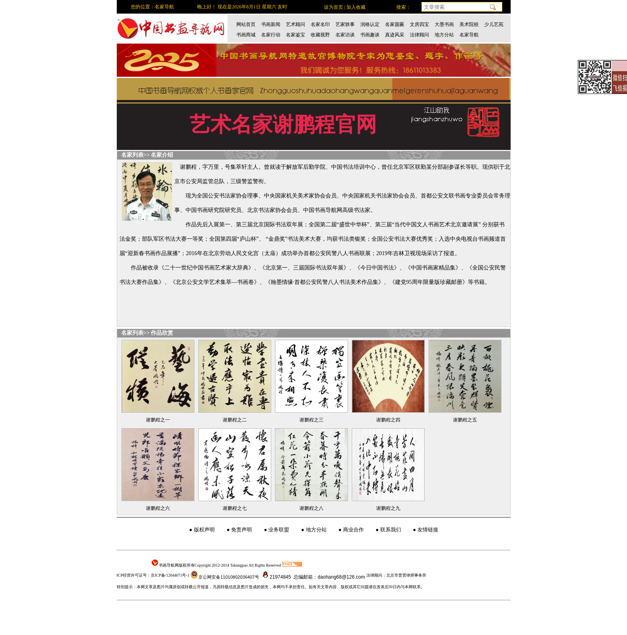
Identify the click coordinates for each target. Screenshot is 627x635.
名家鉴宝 (295, 35)
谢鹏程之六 (158, 508)
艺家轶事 (345, 24)
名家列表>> (135, 155)
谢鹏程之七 (235, 508)
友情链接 (427, 530)
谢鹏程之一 (158, 420)
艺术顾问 (295, 24)
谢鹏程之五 (465, 420)
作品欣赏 (162, 333)
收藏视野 (320, 35)
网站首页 (246, 24)
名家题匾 (394, 24)
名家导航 (469, 35)
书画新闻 (270, 24)
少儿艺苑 (493, 24)
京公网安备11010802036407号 (224, 577)
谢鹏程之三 (311, 420)
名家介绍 (162, 155)
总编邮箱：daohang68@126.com (328, 577)
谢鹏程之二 (235, 420)
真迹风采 (394, 35)
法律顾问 (419, 35)
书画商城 (246, 35)
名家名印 (320, 24)
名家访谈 (345, 35)
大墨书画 (444, 24)
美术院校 (469, 24)
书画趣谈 (369, 35)
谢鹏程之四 (388, 420)
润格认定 (369, 24)
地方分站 (444, 35)
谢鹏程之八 (311, 508)
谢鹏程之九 (388, 508)
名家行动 (270, 35)
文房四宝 (419, 24)
